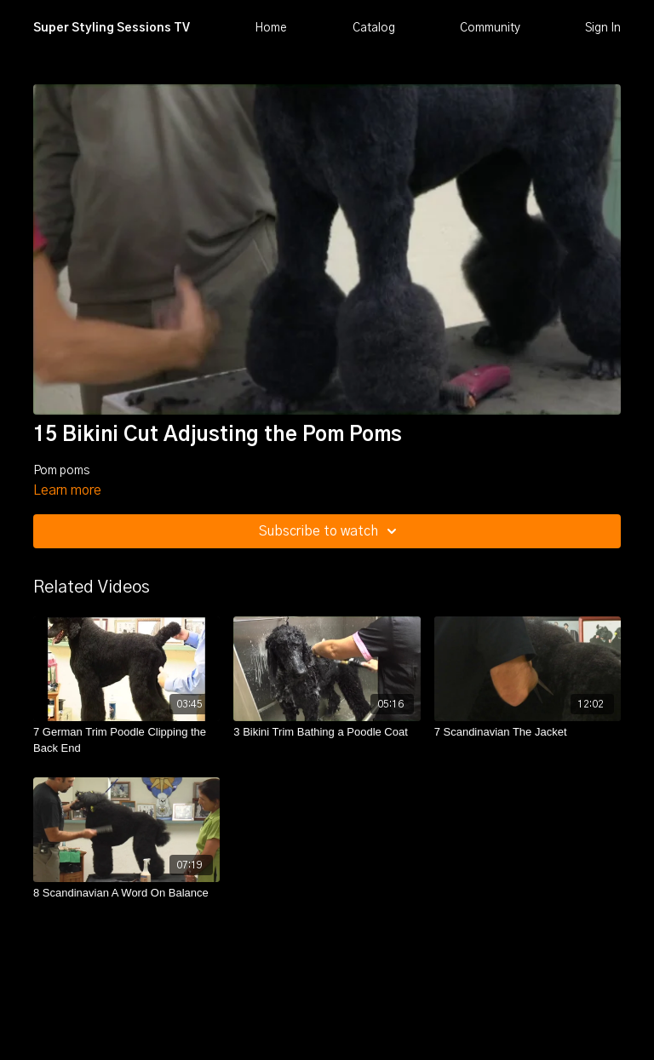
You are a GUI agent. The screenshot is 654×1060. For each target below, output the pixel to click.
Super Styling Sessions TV (111, 28)
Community (490, 28)
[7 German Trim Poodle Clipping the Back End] (126, 740)
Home (271, 28)
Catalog (374, 28)
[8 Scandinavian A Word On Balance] (126, 893)
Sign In (603, 28)
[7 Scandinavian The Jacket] (527, 732)
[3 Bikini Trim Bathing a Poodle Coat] (326, 732)
